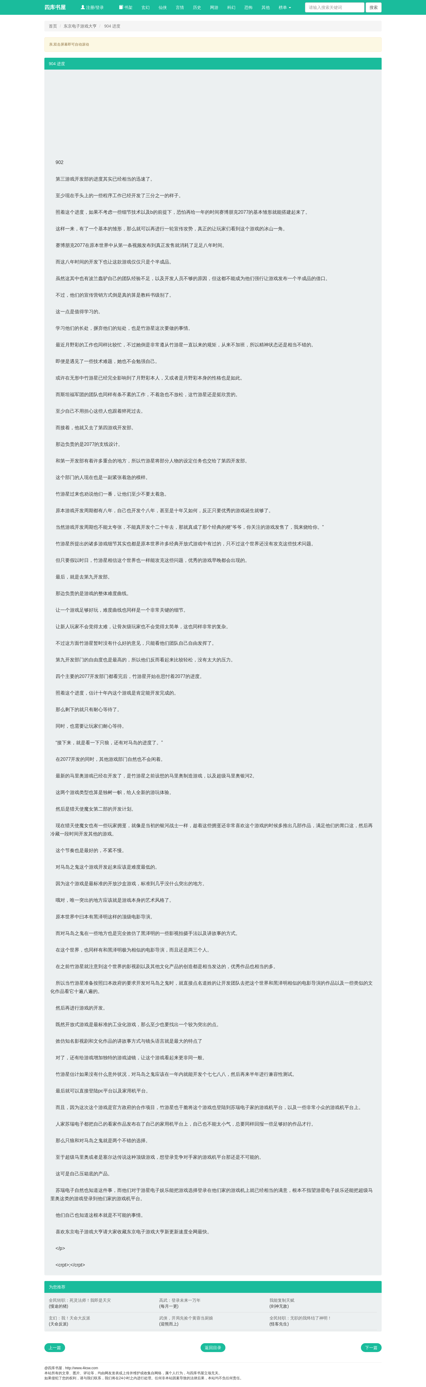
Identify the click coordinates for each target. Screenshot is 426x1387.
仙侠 (163, 7)
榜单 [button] (285, 7)
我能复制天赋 (282, 1300)
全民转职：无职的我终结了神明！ (301, 1318)
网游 (214, 7)
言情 (180, 7)
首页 (53, 26)
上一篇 (55, 1347)
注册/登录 (92, 7)
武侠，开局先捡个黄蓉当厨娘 (186, 1318)
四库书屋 (55, 7)
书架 (126, 7)
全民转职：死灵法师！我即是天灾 (80, 1300)
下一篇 (371, 1347)
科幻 (231, 7)
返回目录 (213, 1347)
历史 (197, 7)
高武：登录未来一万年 (180, 1300)
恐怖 (248, 7)
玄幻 (145, 7)
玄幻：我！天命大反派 (69, 1318)
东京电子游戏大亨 (80, 26)
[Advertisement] (213, 111)
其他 (266, 7)
